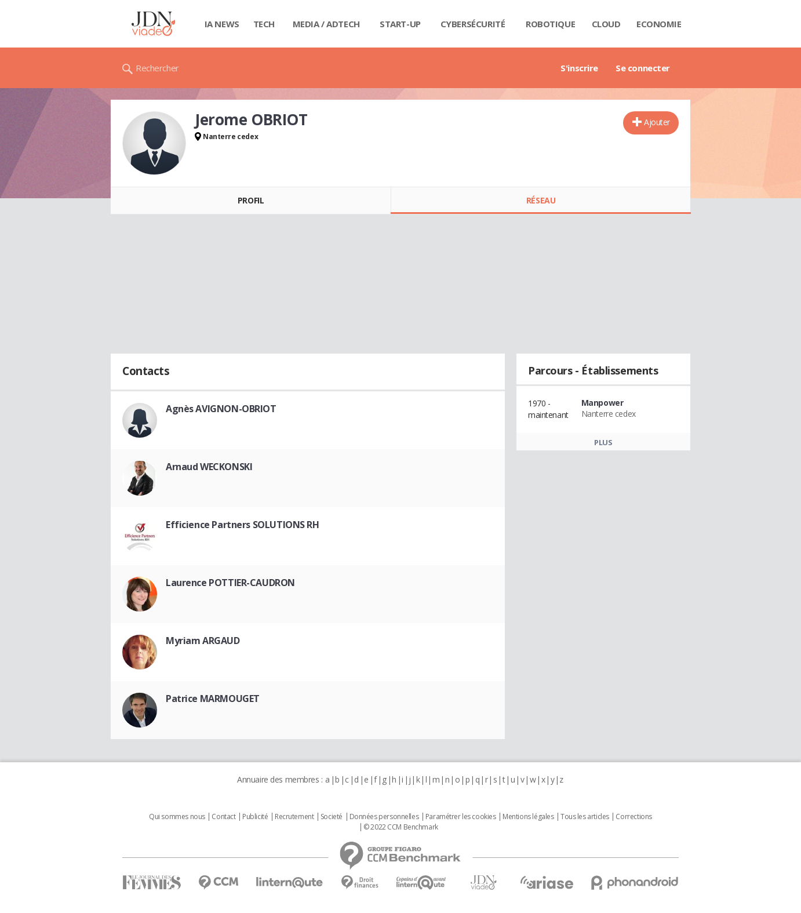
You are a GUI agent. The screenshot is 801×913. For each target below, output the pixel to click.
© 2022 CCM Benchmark (400, 827)
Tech (264, 24)
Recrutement (294, 817)
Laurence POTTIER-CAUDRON (230, 582)
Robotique (550, 24)
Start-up (400, 24)
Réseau (540, 200)
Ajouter (657, 122)
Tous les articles (584, 817)
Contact (223, 817)
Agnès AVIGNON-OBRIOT (221, 408)
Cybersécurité (472, 24)
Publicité (255, 817)
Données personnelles (384, 817)
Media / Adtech (326, 24)
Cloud (606, 24)
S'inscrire (579, 68)
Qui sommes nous (177, 817)
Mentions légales (528, 817)
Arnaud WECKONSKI (209, 466)
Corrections (633, 817)
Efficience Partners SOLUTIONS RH (242, 524)
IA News (222, 24)
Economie (659, 24)
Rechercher (157, 68)
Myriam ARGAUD (203, 640)
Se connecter (643, 68)
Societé (332, 817)
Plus (603, 442)
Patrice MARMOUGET (213, 698)
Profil (251, 200)
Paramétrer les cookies (460, 817)
